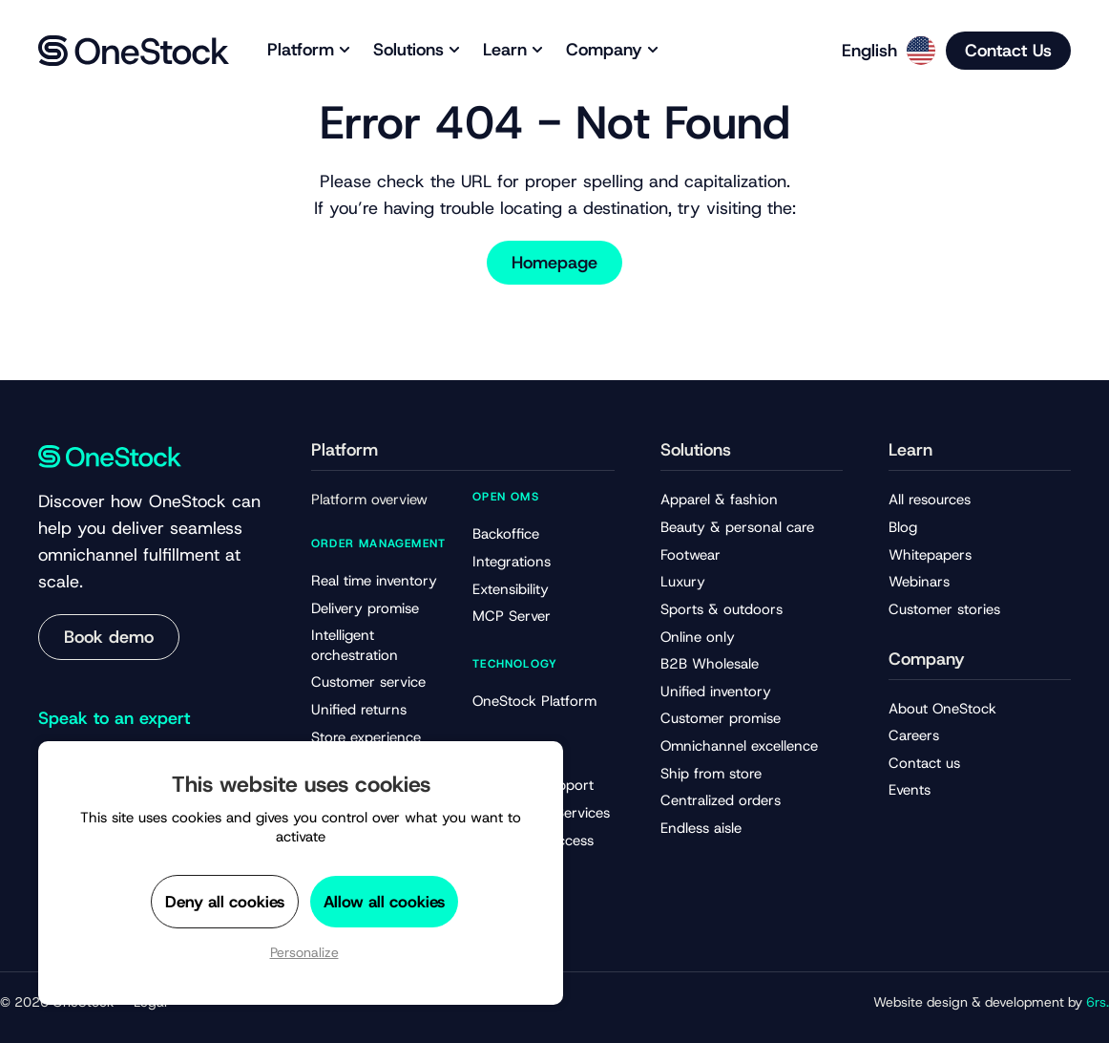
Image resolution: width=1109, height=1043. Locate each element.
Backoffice (505, 533)
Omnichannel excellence (739, 746)
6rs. (1097, 1002)
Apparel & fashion (719, 499)
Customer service (368, 682)
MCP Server (511, 616)
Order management (378, 543)
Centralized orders (720, 800)
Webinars (919, 581)
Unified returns (359, 709)
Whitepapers (930, 554)
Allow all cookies (384, 901)
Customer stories (944, 609)
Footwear (690, 554)
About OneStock (942, 708)
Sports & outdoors (721, 609)
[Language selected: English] (882, 51)
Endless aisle (701, 828)
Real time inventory (374, 580)
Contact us (924, 763)
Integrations (511, 561)
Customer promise (720, 718)
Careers (914, 735)
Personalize (304, 952)
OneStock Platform (534, 701)
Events (910, 789)
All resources (930, 499)
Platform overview (369, 499)
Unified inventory (715, 691)
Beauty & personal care (737, 527)
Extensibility (510, 589)
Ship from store (711, 773)
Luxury (682, 581)
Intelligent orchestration (354, 645)
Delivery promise (365, 608)
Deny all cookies (224, 901)
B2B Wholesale (709, 663)
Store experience (366, 737)
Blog (903, 527)
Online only (697, 637)
